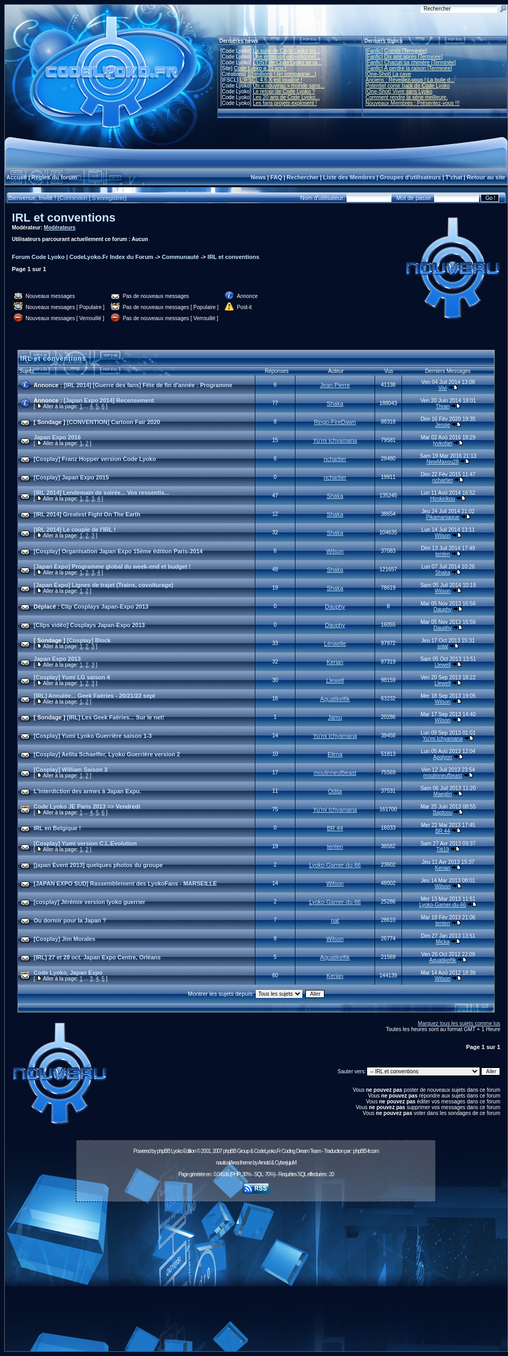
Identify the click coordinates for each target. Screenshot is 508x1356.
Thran (442, 406)
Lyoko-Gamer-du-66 (335, 865)
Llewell (443, 665)
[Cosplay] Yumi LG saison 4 (72, 677)
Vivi (442, 388)
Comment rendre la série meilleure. (407, 97)
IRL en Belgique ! (57, 828)
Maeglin (443, 794)
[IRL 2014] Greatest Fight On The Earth (87, 514)
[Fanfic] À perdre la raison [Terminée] (409, 68)
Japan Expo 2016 (57, 437)
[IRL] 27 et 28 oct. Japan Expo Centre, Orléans (97, 957)
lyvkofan (443, 443)
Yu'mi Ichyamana (335, 440)
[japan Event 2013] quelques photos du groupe (98, 865)
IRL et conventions (64, 217)
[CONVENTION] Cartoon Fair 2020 (113, 422)
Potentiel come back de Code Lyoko (408, 86)
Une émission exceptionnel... (286, 57)
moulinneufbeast (335, 773)
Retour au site (486, 177)
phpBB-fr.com (366, 1151)
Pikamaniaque (442, 517)
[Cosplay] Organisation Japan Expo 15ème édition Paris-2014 (118, 551)
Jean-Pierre (335, 385)
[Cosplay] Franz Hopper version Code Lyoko (95, 459)
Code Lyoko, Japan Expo (68, 972)
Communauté (180, 257)
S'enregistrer (108, 198)
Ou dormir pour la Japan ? (70, 920)
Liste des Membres (349, 177)
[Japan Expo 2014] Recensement (109, 400)
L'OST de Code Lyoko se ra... (287, 62)
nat (335, 920)
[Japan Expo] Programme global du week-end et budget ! (112, 566)
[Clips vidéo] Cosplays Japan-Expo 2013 (89, 625)
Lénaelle (335, 643)
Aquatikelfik (335, 699)
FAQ (276, 177)
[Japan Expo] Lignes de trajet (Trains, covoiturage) (104, 585)
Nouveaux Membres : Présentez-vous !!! (412, 103)
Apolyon (442, 757)
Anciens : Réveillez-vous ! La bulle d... (410, 80)
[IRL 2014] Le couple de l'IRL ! (75, 529)
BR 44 (335, 828)
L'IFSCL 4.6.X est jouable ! (270, 80)
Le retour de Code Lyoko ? (284, 91)
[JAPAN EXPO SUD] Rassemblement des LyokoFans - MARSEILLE (125, 883)
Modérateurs (59, 227)
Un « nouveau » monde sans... (288, 86)
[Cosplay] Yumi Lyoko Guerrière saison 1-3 (93, 736)
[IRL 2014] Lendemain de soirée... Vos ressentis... (101, 492)
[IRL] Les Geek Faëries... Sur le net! (116, 717)
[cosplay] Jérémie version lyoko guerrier (90, 902)
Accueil (16, 177)
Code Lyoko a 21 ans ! (260, 68)
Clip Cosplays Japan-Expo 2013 (105, 606)
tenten (442, 554)
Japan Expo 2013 (57, 659)
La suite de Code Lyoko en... (286, 51)
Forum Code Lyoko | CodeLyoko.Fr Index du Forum (83, 257)
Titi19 (442, 849)
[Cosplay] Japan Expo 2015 (71, 477)
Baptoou (442, 812)
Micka (442, 942)
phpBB (163, 1151)
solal (442, 646)
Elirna (335, 754)
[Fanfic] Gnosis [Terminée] (396, 51)
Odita (335, 791)
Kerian (335, 662)
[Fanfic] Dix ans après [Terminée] (404, 57)
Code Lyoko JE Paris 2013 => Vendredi (87, 806)
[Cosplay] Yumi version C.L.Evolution (85, 843)
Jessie (442, 425)
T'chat (453, 177)
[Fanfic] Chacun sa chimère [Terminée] (411, 62)
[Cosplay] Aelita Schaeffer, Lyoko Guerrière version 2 (107, 754)
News (258, 177)
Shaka (335, 403)
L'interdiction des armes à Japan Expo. (87, 791)
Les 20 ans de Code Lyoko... (286, 97)
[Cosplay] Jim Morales (64, 939)
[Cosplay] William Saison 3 (71, 769)
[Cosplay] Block (89, 640)
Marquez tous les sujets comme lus (459, 1023)
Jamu (335, 717)
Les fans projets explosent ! (285, 103)
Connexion (74, 198)
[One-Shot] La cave (388, 74)
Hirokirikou (442, 499)
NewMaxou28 (442, 462)
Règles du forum (54, 177)
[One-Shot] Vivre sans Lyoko (399, 91)
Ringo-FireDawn (335, 422)
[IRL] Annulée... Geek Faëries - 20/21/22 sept (94, 696)
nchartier (335, 459)
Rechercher (302, 177)
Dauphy (335, 606)
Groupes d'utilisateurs (410, 177)
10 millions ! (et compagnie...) (282, 74)
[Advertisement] (256, 1279)
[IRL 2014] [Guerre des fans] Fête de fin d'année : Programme (148, 385)
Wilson (443, 535)
